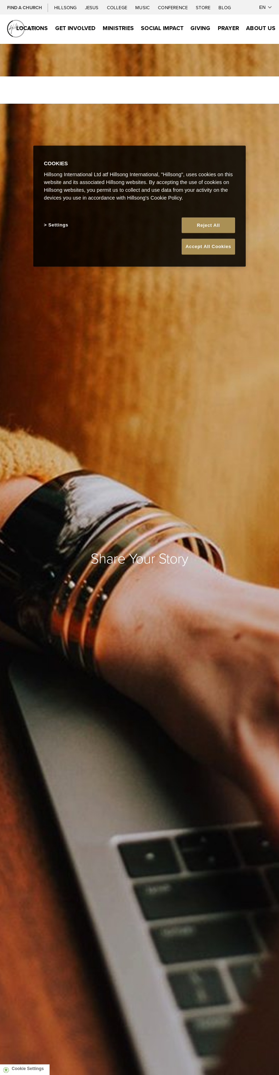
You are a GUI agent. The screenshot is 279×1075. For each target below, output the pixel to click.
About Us (260, 28)
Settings (58, 225)
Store (203, 7)
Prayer (228, 28)
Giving (200, 28)
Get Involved (75, 28)
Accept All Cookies (208, 246)
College (117, 7)
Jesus (92, 7)
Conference (173, 7)
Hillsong (66, 7)
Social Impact (162, 28)
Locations (32, 28)
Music (143, 7)
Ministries (118, 28)
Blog (224, 7)
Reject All (208, 225)
